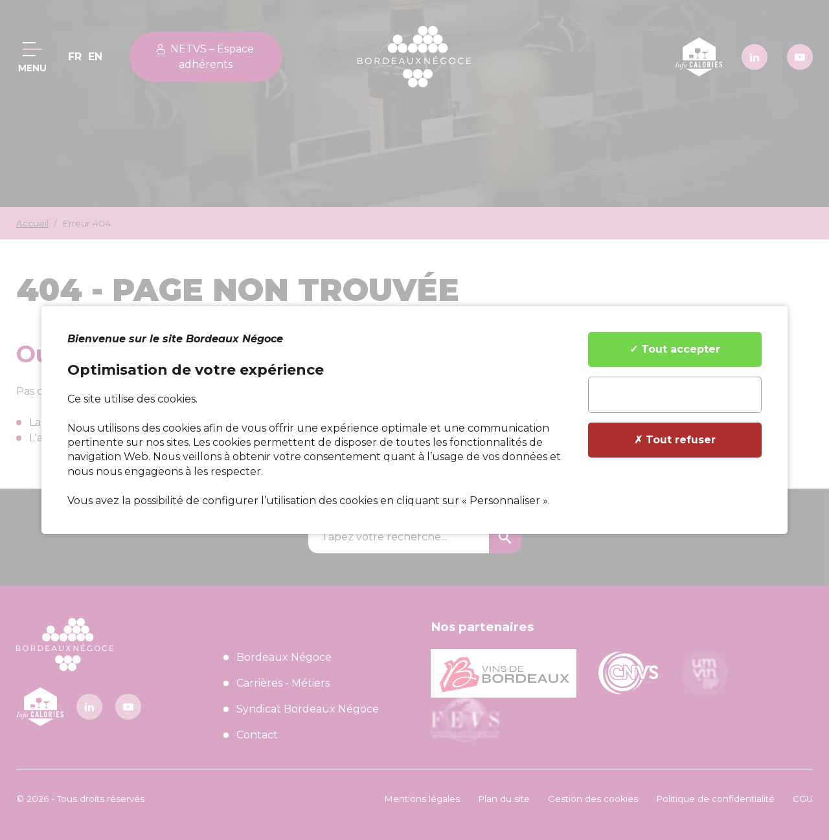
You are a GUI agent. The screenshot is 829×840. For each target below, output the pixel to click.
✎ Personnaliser (675, 394)
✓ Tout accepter (675, 349)
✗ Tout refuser (675, 440)
